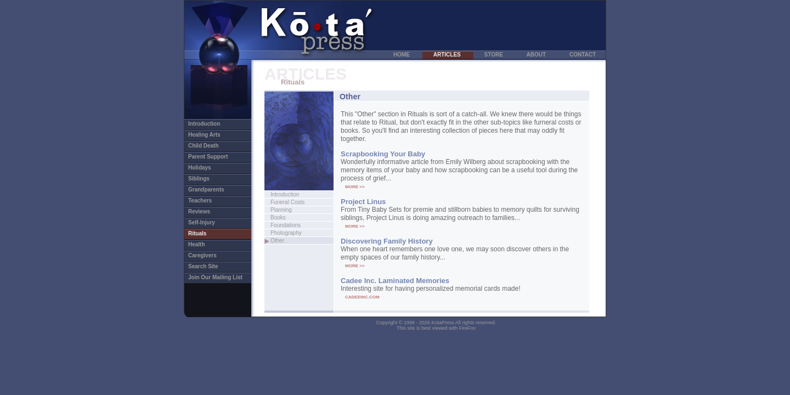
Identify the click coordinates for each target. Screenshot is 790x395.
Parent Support (214, 157)
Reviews (205, 211)
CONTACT (582, 55)
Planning (292, 210)
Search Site (209, 266)
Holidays (205, 168)
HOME (402, 55)
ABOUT (537, 55)
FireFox (467, 328)
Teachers (206, 201)
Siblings (205, 179)
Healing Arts (211, 135)
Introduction (218, 124)
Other (289, 241)
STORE (494, 55)
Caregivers (208, 255)
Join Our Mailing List (215, 277)
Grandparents (212, 190)
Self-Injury (207, 222)
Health (202, 244)
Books (281, 218)
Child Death (209, 146)
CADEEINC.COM (362, 297)
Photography (298, 233)
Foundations (297, 225)
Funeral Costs (299, 202)
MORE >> (355, 186)
